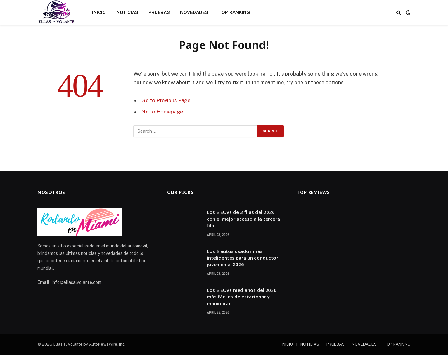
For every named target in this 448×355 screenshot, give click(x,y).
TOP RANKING (234, 12)
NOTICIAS (127, 12)
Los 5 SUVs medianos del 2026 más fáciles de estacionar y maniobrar (242, 297)
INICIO (99, 12)
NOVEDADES (194, 12)
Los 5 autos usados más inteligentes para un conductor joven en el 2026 (242, 258)
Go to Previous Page (166, 100)
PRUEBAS (159, 12)
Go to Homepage (162, 111)
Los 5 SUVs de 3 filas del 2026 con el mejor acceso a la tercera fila (243, 218)
